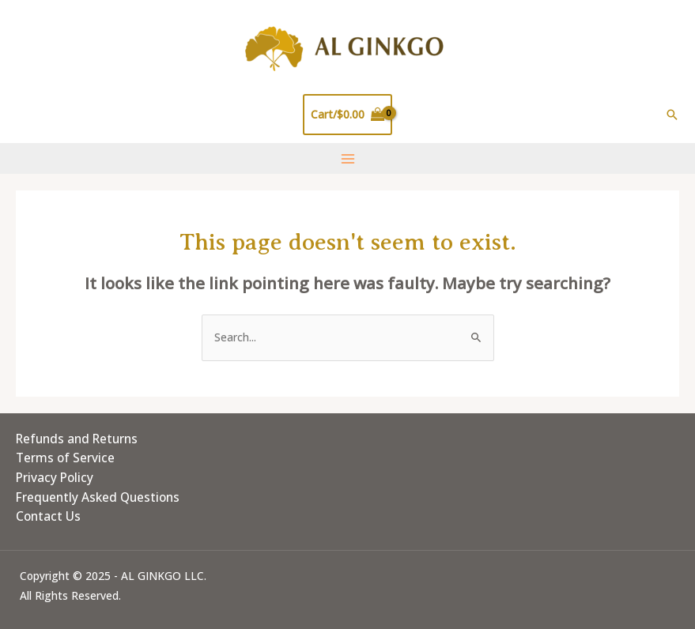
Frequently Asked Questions (97, 497)
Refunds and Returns (77, 438)
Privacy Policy (54, 477)
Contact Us (48, 516)
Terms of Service (65, 457)
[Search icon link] (672, 114)
